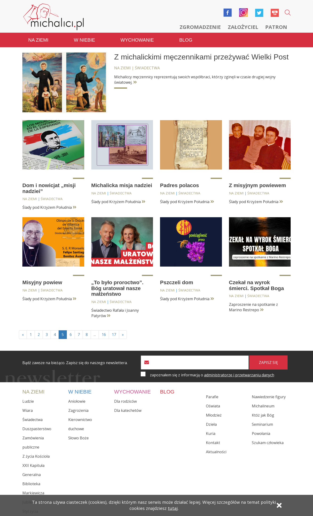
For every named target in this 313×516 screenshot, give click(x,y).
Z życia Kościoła (36, 456)
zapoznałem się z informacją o (212, 375)
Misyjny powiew (42, 282)
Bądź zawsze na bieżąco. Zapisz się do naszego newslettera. (75, 362)
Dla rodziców (125, 401)
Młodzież (214, 415)
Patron (276, 26)
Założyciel (243, 26)
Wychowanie (137, 40)
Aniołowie (76, 401)
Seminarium (262, 424)
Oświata (213, 406)
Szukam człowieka (268, 442)
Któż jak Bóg (263, 415)
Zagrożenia (78, 410)
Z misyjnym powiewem (257, 185)
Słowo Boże (78, 438)
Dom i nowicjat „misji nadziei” (49, 188)
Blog (186, 40)
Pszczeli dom (176, 282)
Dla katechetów (127, 410)
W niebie (84, 40)
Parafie (212, 396)
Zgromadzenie (200, 26)
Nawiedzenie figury (269, 396)
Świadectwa (147, 68)
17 (114, 334)
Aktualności (216, 451)
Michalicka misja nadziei (121, 185)
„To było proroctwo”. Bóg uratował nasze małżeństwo (117, 288)
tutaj (173, 508)
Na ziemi (38, 40)
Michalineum (263, 406)
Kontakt (213, 442)
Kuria (210, 433)
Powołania (261, 433)
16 (104, 334)
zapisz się (268, 362)
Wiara (27, 410)
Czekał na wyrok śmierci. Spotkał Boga (256, 285)
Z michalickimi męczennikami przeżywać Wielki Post (201, 57)
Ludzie (28, 401)
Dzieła (211, 424)
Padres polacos (179, 185)
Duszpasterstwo (36, 428)
